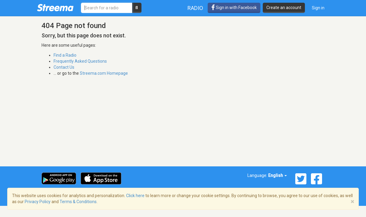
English (277, 175)
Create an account (283, 7)
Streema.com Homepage (104, 73)
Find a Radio (65, 55)
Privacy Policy (38, 201)
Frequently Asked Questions (80, 61)
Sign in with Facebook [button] (234, 7)
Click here (135, 195)
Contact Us (64, 67)
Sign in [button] (318, 7)
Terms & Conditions (78, 201)
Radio (195, 8)
